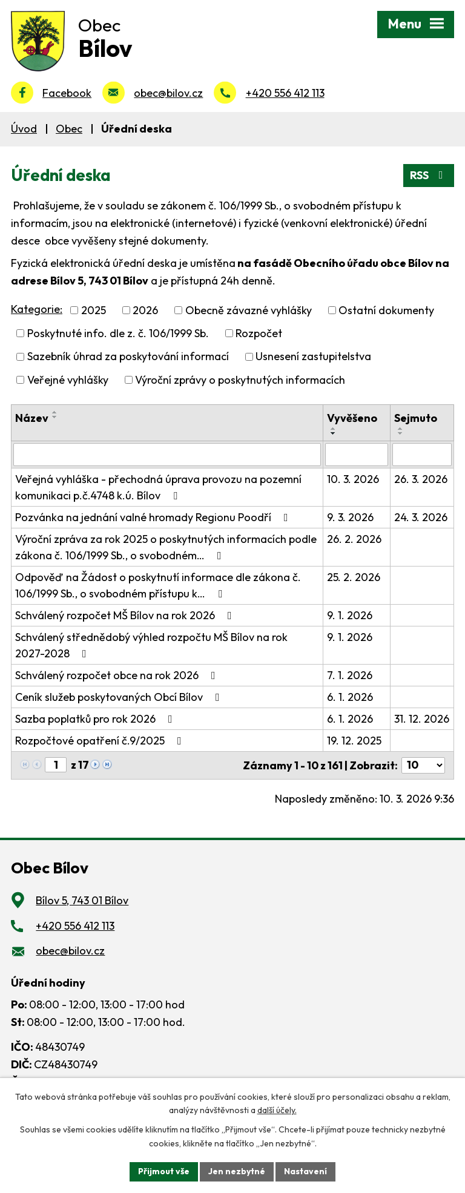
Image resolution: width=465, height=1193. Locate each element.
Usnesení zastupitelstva (313, 357)
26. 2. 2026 (354, 539)
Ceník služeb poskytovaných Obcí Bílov (120, 697)
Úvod (24, 129)
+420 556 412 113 (285, 93)
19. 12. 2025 (354, 741)
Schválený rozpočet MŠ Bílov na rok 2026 (126, 615)
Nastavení (305, 1171)
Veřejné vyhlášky (67, 380)
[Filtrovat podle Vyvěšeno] (356, 454)
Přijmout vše (164, 1171)
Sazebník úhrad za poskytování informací (128, 357)
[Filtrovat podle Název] (167, 454)
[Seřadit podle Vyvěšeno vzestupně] (333, 428)
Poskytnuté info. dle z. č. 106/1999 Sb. (118, 333)
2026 (145, 310)
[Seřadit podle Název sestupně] (55, 417)
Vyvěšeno (352, 418)
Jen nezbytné (236, 1171)
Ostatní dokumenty (386, 310)
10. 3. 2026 (353, 479)
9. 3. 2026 (350, 517)
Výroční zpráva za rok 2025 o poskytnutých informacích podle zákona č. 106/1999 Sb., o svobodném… (166, 547)
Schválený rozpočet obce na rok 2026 (117, 675)
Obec (69, 129)
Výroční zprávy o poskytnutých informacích (240, 380)
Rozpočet (259, 333)
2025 (93, 310)
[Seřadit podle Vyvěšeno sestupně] (333, 433)
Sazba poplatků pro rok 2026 (96, 719)
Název (31, 418)
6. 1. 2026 (350, 697)
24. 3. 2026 (420, 517)
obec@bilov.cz (168, 93)
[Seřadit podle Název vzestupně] (55, 412)
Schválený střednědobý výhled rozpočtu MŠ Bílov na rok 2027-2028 (151, 645)
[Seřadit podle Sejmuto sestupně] (400, 433)
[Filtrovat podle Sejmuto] (422, 454)
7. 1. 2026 (349, 675)
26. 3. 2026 (420, 479)
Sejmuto (415, 418)
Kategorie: (36, 309)
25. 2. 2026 (353, 577)
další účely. (277, 1110)
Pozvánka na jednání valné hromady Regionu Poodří (154, 517)
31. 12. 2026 (421, 719)
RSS (429, 175)
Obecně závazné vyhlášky (248, 310)
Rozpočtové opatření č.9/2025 (100, 741)
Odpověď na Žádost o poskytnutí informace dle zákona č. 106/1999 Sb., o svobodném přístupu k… (158, 585)
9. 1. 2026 (349, 615)
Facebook (66, 93)
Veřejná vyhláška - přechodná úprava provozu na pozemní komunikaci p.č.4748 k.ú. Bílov (158, 487)
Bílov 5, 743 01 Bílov (82, 900)
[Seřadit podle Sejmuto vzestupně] (400, 428)
